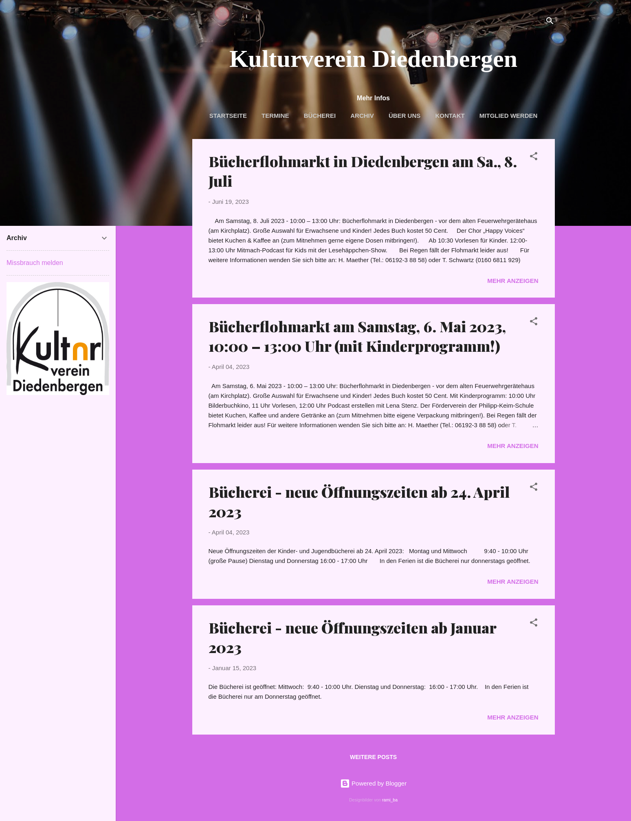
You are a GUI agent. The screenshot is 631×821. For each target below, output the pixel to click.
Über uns (404, 115)
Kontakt (449, 115)
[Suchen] (550, 22)
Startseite (228, 115)
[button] (534, 157)
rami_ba (390, 799)
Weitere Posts (373, 757)
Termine (275, 115)
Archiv (362, 115)
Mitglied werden (508, 115)
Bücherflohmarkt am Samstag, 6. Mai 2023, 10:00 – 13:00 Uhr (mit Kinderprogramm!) (357, 335)
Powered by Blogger (373, 783)
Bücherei (320, 115)
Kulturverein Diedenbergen (373, 58)
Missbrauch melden (35, 262)
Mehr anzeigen (512, 280)
